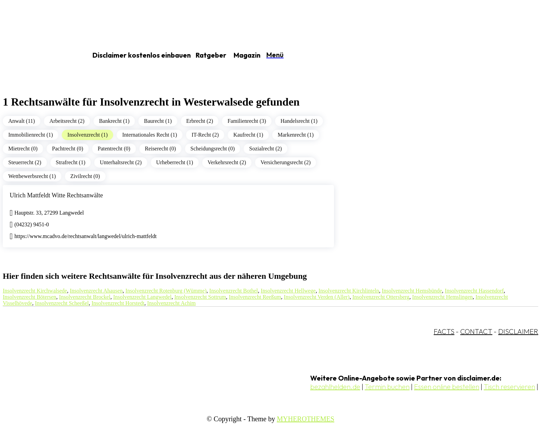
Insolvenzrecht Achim (171, 303)
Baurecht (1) (157, 121)
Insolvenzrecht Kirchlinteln (348, 291)
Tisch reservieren (509, 386)
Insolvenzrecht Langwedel (142, 297)
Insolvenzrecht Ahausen (96, 291)
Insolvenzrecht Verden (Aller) (317, 297)
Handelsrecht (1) (299, 121)
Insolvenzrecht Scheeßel (62, 303)
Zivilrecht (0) (85, 176)
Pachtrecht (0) (67, 148)
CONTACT (476, 331)
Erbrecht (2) (199, 121)
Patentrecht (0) (114, 148)
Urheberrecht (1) (174, 162)
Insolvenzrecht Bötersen (29, 297)
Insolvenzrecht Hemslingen (442, 297)
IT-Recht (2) (205, 135)
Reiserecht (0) (160, 148)
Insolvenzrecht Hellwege (287, 291)
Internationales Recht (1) (149, 135)
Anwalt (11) (21, 121)
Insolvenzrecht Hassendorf (474, 291)
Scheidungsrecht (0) (212, 148)
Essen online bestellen (446, 386)
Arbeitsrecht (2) (67, 121)
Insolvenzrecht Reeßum (255, 297)
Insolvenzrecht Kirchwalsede (35, 291)
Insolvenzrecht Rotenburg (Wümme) (165, 291)
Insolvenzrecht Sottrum (200, 297)
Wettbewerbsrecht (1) (32, 176)
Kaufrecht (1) (248, 135)
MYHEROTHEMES (305, 419)
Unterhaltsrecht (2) (120, 162)
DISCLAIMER (518, 331)
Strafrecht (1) (71, 162)
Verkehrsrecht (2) (227, 162)
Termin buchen (387, 386)
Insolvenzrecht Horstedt (117, 303)
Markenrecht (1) (296, 135)
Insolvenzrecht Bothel (233, 291)
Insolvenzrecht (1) (87, 135)
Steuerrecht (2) (24, 162)
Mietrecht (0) (23, 148)
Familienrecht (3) (246, 121)
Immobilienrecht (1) (30, 135)
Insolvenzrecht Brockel (84, 297)
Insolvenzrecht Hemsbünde (412, 291)
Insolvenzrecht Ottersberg (380, 297)
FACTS (444, 331)
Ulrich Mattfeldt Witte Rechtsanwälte (56, 195)
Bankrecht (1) (114, 121)
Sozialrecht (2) (265, 148)
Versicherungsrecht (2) (285, 162)
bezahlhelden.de (335, 386)
